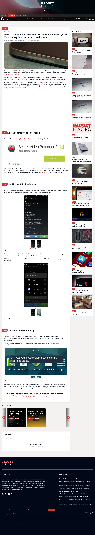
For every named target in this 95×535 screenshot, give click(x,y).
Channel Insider (76, 524)
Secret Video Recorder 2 (27, 139)
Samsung (47, 11)
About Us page (19, 489)
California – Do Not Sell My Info (34, 510)
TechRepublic (35, 524)
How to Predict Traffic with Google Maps (69, 491)
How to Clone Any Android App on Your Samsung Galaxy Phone (75, 485)
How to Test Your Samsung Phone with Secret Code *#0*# (73, 496)
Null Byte (25, 15)
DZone (90, 524)
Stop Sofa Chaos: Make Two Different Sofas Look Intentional (81, 314)
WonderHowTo (4, 15)
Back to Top (88, 513)
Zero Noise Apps (41, 82)
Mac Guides (47, 19)
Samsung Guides (64, 19)
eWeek (48, 524)
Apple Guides (20, 19)
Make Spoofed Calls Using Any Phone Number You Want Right (74, 502)
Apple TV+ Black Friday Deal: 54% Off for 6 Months (81, 51)
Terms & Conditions (7, 510)
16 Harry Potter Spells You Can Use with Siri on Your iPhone (74, 488)
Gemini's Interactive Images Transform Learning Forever (80, 138)
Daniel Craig (22, 71)
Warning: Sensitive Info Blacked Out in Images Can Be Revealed (75, 504)
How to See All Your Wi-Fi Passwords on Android (71, 478)
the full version (45, 172)
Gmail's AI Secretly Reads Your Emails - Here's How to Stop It (80, 204)
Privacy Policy (16, 510)
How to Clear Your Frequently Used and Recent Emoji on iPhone (75, 499)
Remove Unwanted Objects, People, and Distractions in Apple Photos (74, 482)
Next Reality (18, 15)
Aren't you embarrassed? (12, 74)
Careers (49, 510)
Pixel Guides (55, 19)
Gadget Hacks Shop (10, 19)
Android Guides (29, 19)
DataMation (61, 524)
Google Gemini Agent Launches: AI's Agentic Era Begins (81, 225)
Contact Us (23, 510)
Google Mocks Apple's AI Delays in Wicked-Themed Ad (82, 118)
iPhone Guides (39, 19)
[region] (36, 153)
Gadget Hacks (12, 15)
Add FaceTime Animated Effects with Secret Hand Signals (73, 494)
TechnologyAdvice (19, 524)
